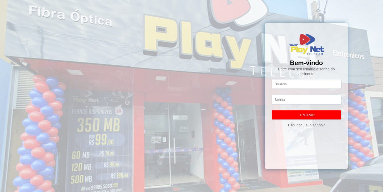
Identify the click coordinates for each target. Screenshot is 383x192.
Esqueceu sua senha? (306, 125)
